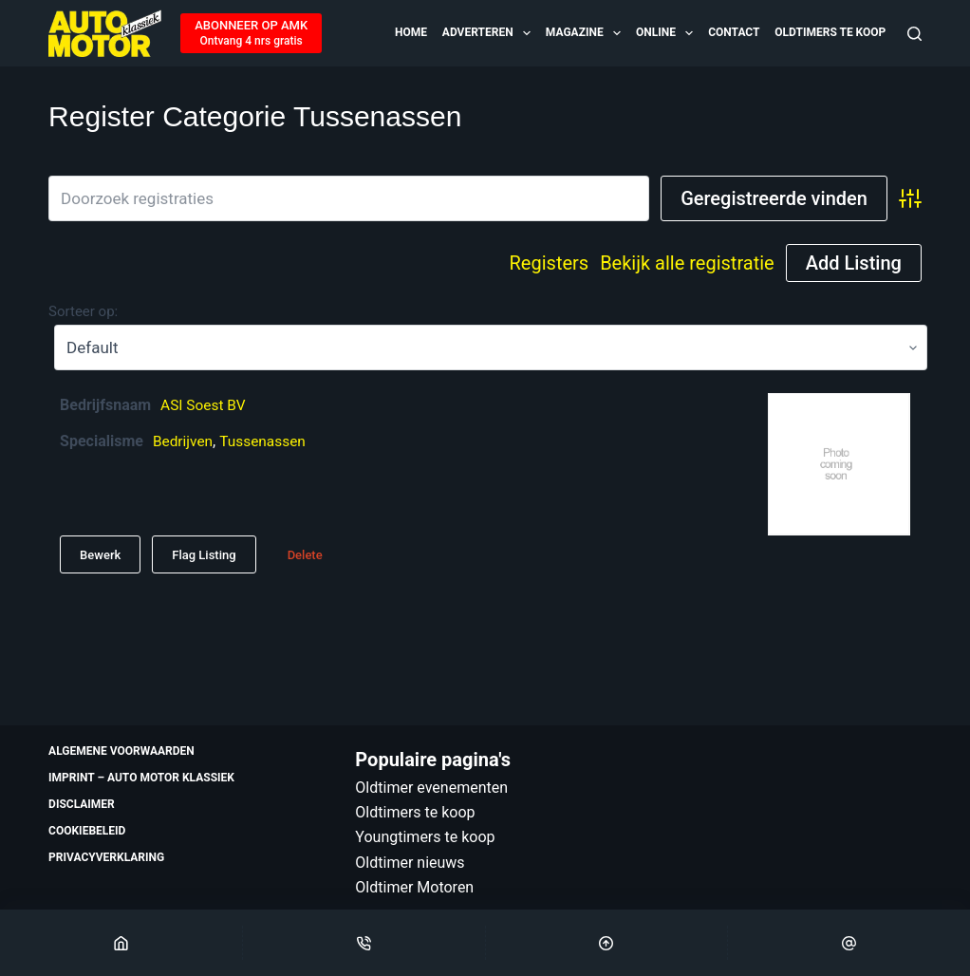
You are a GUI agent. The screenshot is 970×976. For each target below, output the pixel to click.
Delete (305, 555)
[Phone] (364, 942)
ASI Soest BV (204, 405)
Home (411, 32)
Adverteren (487, 33)
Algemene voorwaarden (121, 751)
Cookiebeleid (86, 830)
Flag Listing (203, 555)
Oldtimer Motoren (414, 887)
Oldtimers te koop (830, 32)
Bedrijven (184, 441)
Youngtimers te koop (424, 837)
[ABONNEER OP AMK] (251, 33)
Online (666, 33)
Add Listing (854, 263)
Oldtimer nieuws (409, 863)
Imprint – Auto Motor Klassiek (141, 777)
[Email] (849, 942)
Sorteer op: (83, 311)
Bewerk (100, 555)
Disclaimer (81, 804)
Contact (733, 32)
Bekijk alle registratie (687, 263)
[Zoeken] (914, 34)
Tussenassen (265, 441)
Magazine (585, 33)
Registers (549, 263)
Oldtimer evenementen (431, 788)
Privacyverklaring (106, 857)
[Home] (121, 942)
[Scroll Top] (607, 942)
